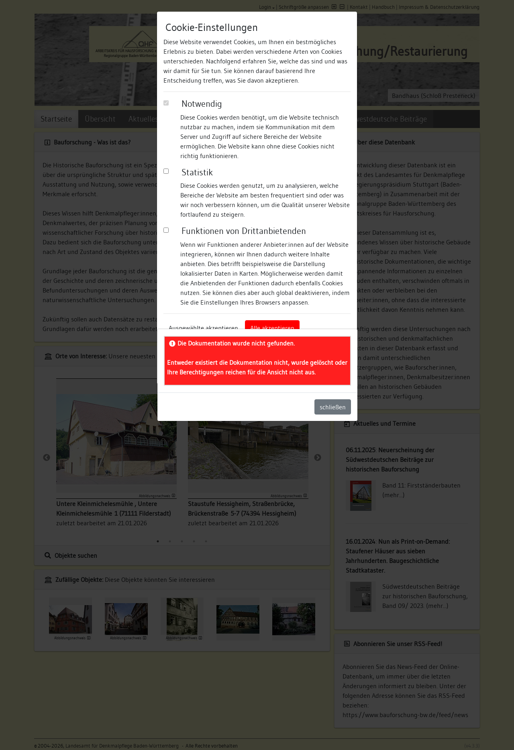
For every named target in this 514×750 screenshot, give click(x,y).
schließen (333, 407)
